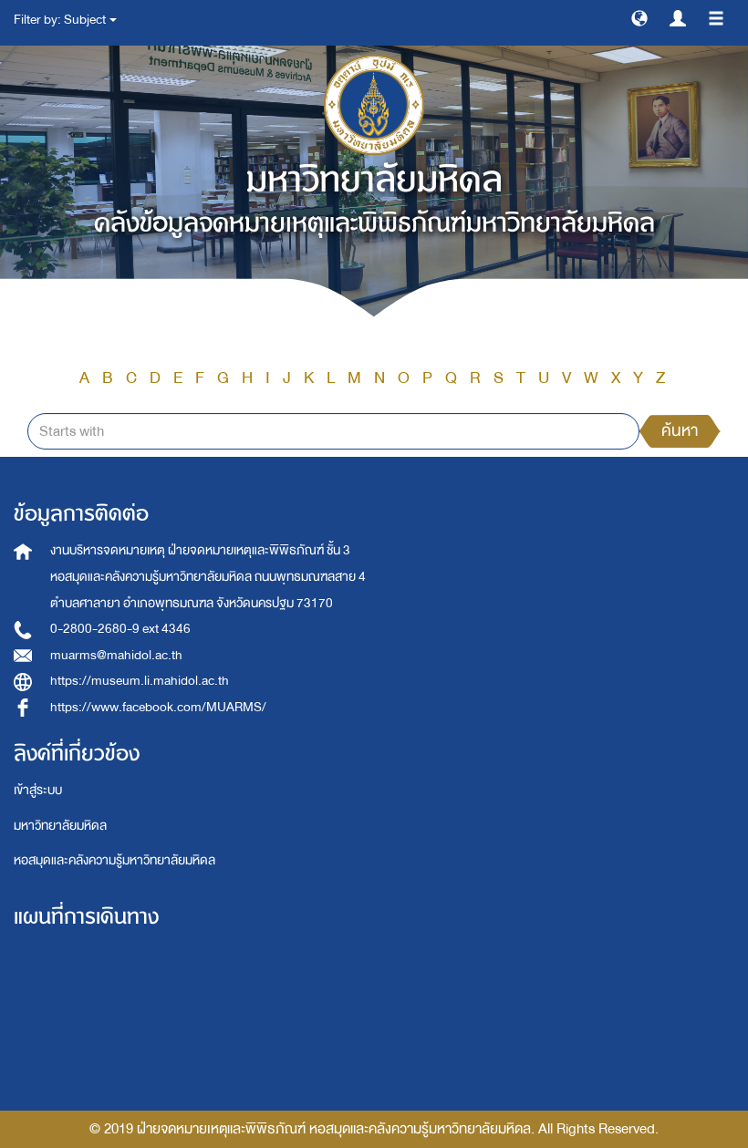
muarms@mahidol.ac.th (116, 655)
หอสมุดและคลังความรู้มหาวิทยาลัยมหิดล (114, 860)
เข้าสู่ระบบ (38, 790)
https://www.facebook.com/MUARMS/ (158, 707)
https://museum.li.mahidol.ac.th (139, 680)
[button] (639, 17)
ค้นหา (679, 431)
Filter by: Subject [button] (65, 19)
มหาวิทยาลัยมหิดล (60, 825)
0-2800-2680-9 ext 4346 (120, 628)
